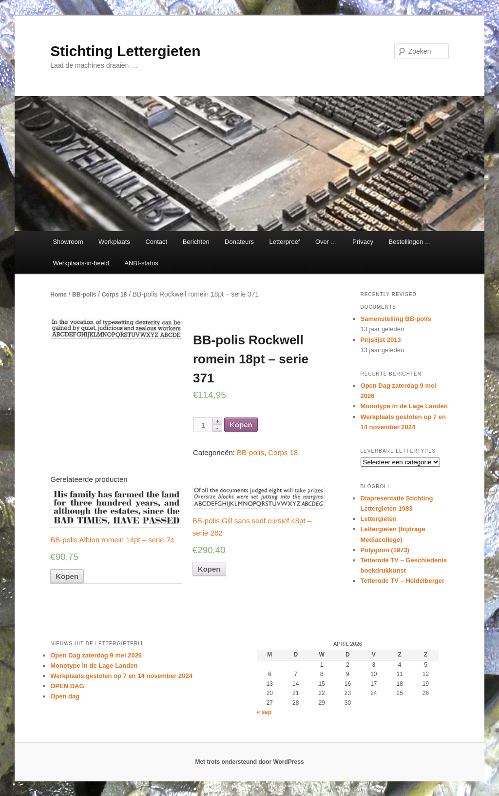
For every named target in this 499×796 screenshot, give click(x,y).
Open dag (64, 696)
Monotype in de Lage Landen (404, 406)
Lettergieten (379, 518)
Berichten (196, 241)
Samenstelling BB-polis (396, 318)
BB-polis (84, 294)
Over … (326, 241)
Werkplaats (114, 241)
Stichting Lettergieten (125, 51)
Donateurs (239, 241)
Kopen (241, 424)
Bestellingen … (409, 241)
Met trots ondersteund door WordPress (249, 761)
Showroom (68, 241)
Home (58, 294)
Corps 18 (114, 294)
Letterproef (284, 241)
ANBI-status (141, 263)
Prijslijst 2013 (381, 339)
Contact (156, 241)
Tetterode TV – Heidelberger (402, 580)
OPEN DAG (67, 686)
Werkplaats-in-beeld (81, 263)
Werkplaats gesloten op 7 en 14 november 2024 (121, 675)
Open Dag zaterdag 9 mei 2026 (96, 655)
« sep (264, 712)
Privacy (362, 241)
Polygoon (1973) (385, 550)
